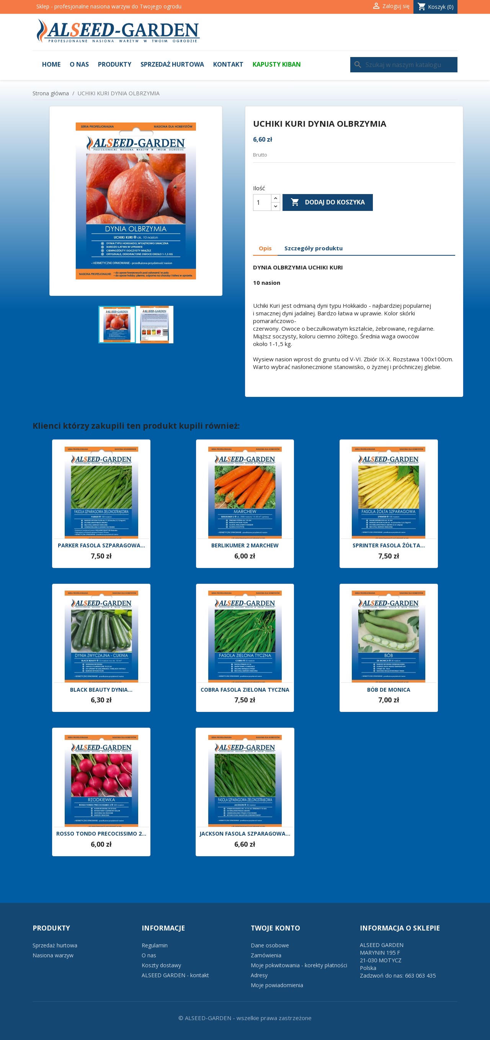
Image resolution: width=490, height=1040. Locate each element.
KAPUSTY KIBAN (277, 64)
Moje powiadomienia (277, 985)
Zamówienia (266, 955)
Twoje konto (275, 927)
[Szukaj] (403, 64)
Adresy (259, 975)
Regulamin (155, 945)
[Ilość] (262, 202)
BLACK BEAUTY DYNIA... (101, 690)
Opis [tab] (265, 248)
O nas (79, 64)
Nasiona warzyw (53, 955)
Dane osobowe (270, 945)
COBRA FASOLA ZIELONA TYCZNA (245, 690)
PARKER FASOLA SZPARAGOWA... (101, 545)
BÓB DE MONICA (388, 690)
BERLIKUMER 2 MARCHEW (245, 545)
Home (51, 64)
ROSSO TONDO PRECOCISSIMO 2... (101, 834)
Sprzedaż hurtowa (172, 64)
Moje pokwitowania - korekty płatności (299, 965)
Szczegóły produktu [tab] (313, 248)
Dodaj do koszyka (328, 202)
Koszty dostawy (161, 965)
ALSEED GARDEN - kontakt (175, 975)
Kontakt (228, 64)
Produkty (114, 64)
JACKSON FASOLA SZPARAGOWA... (244, 834)
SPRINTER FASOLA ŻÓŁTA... (389, 545)
